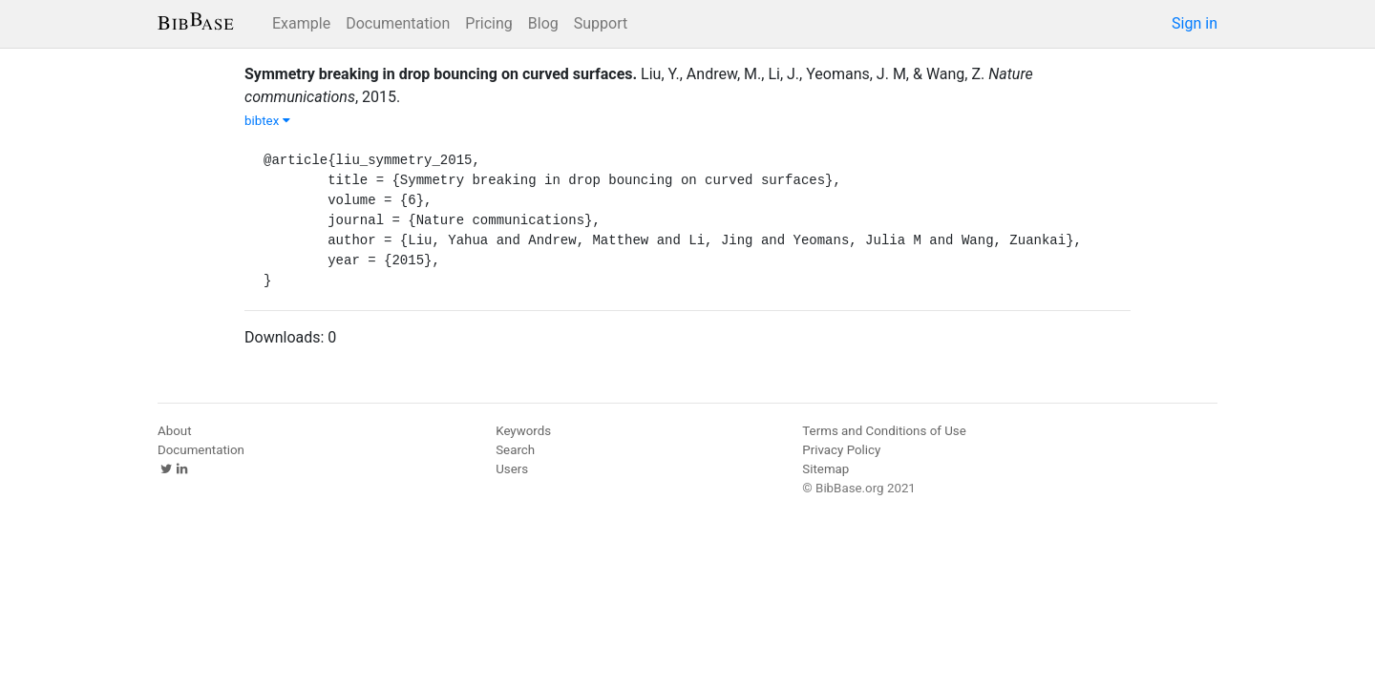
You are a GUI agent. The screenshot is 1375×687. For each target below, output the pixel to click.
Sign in (1194, 23)
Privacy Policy (841, 450)
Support (600, 23)
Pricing (489, 23)
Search (515, 450)
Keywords (523, 431)
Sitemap (825, 469)
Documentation (398, 23)
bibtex (267, 121)
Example (301, 23)
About (175, 431)
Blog (543, 23)
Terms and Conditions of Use (883, 431)
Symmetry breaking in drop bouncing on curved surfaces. (440, 74)
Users (512, 469)
